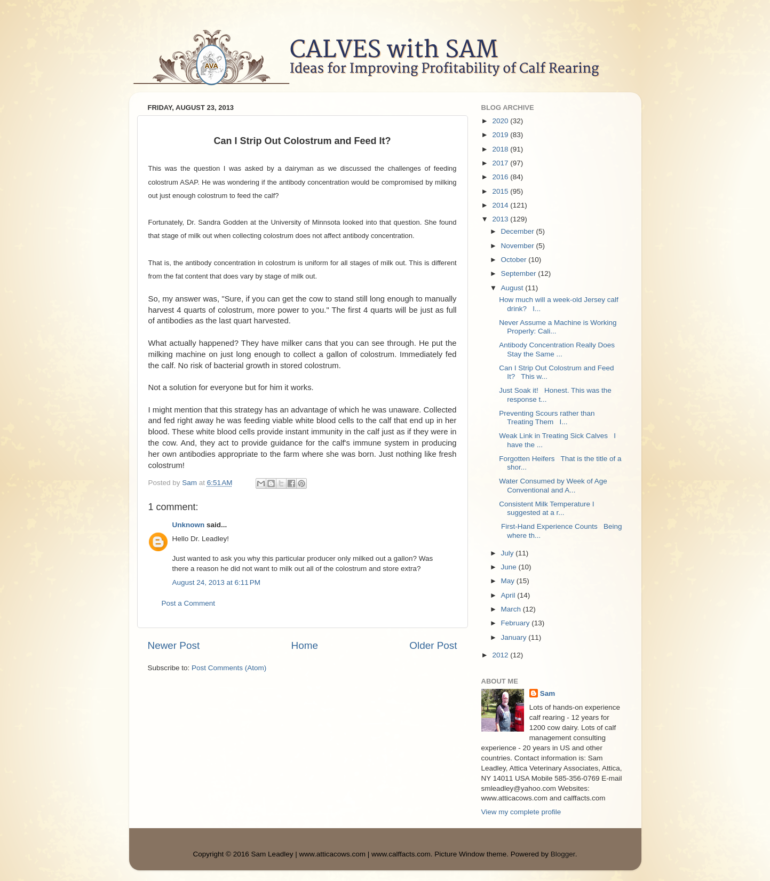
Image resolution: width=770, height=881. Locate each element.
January (515, 637)
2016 (501, 177)
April (509, 595)
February (516, 623)
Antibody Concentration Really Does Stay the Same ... (557, 349)
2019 (501, 135)
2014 (501, 205)
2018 (501, 149)
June (510, 567)
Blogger (563, 854)
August (513, 288)
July (508, 553)
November (518, 246)
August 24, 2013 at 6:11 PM (216, 582)
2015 (501, 191)
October (515, 260)
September (519, 273)
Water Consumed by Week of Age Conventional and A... (553, 485)
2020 (501, 121)
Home (304, 645)
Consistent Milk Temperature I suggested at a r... (546, 508)
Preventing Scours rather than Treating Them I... (546, 417)
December (518, 231)
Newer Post (174, 645)
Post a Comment (189, 603)
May (509, 581)
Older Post (433, 645)
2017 (501, 163)
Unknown (188, 525)
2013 (501, 219)
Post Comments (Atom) (229, 668)
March (512, 609)
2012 (501, 655)
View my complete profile (521, 812)
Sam (547, 693)
